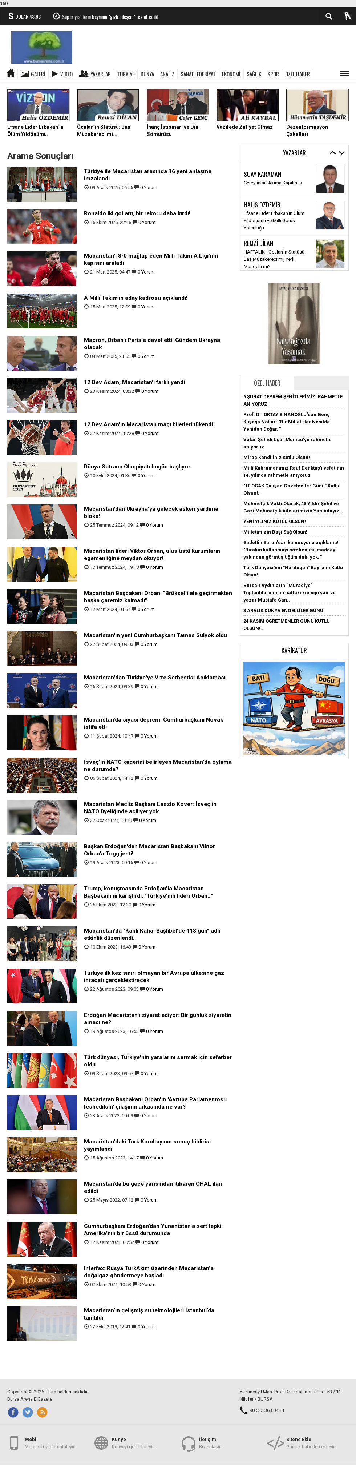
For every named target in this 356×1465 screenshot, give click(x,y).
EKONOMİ (231, 74)
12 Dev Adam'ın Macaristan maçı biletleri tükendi (148, 424)
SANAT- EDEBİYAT (198, 74)
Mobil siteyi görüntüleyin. (51, 1442)
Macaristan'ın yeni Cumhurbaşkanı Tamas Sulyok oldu (155, 635)
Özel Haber (267, 383)
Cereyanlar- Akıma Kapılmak (273, 182)
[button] (294, 708)
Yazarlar (100, 74)
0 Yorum (148, 187)
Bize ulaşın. (211, 1442)
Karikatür (294, 650)
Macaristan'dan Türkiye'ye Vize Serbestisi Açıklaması (155, 677)
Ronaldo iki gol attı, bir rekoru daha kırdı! (137, 213)
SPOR (273, 74)
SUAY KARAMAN (262, 174)
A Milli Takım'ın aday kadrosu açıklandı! (135, 298)
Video (66, 74)
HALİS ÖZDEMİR (262, 204)
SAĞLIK (254, 74)
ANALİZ (167, 74)
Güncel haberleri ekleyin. (311, 1442)
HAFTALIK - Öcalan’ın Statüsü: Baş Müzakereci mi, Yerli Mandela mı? (275, 259)
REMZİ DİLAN (258, 243)
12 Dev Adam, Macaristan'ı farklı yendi (134, 382)
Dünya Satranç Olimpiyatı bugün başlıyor (137, 466)
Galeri (38, 74)
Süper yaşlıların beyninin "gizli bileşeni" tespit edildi (110, 16)
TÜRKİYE (125, 74)
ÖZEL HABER (297, 74)
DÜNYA (147, 74)
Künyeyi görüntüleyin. (134, 1442)
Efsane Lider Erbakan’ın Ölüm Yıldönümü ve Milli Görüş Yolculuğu (274, 221)
